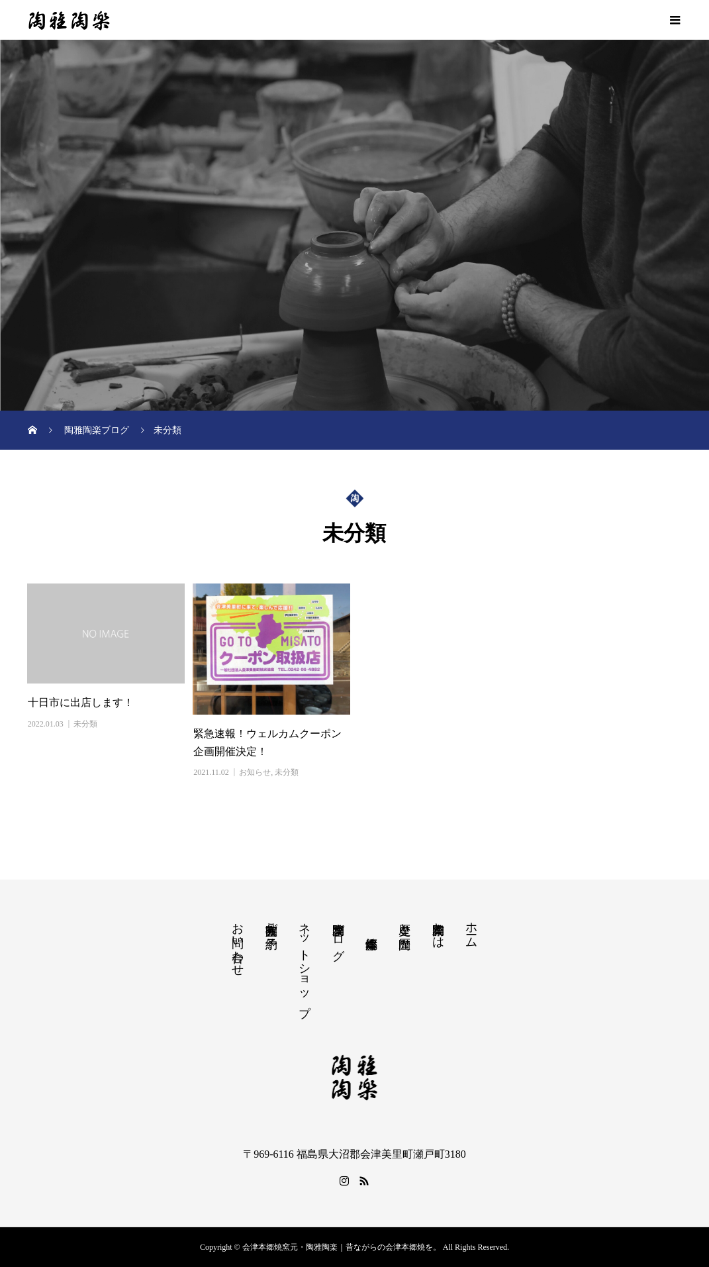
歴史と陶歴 (404, 922)
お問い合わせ (237, 942)
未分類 (85, 724)
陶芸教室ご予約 (271, 922)
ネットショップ (304, 963)
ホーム (471, 928)
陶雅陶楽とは (438, 928)
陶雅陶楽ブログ (338, 934)
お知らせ (255, 772)
